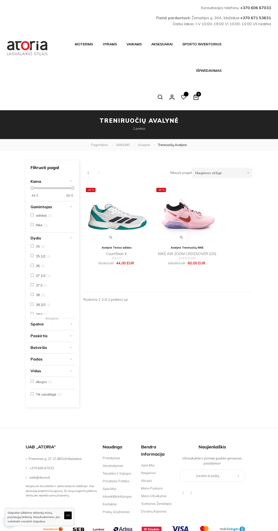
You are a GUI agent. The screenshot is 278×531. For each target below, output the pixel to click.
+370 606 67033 (255, 7)
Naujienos (148, 446)
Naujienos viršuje (223, 146)
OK (68, 515)
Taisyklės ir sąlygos (117, 447)
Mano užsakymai (153, 469)
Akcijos (146, 454)
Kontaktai (110, 478)
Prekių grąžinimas (116, 485)
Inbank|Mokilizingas (117, 470)
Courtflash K (110, 220)
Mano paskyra (152, 462)
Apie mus (109, 462)
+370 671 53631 (255, 17)
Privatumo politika (116, 455)
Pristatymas (111, 431)
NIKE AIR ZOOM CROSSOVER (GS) (167, 221)
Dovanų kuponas (154, 485)
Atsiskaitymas (113, 439)
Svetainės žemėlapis (156, 477)
